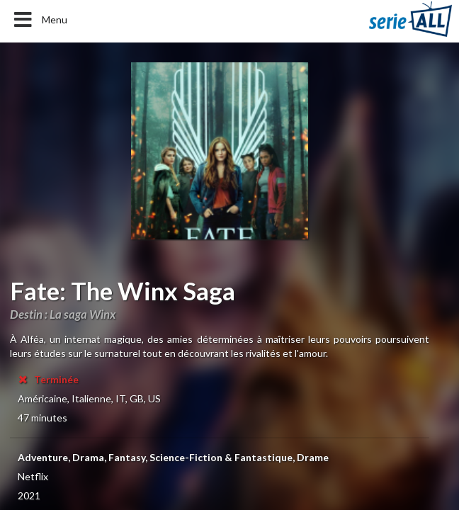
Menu (39, 20)
